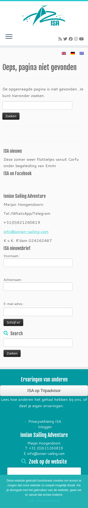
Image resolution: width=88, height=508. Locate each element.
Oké (31, 501)
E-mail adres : (14, 303)
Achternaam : (38, 284)
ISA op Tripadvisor (44, 390)
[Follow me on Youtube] (82, 39)
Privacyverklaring (48, 501)
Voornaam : (38, 260)
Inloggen (45, 426)
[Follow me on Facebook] (71, 39)
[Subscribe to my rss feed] (60, 39)
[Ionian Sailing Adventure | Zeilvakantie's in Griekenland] (44, 15)
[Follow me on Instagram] (76, 39)
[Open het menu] (8, 36)
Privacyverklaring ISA (44, 421)
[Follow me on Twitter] (66, 39)
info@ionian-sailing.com (26, 231)
